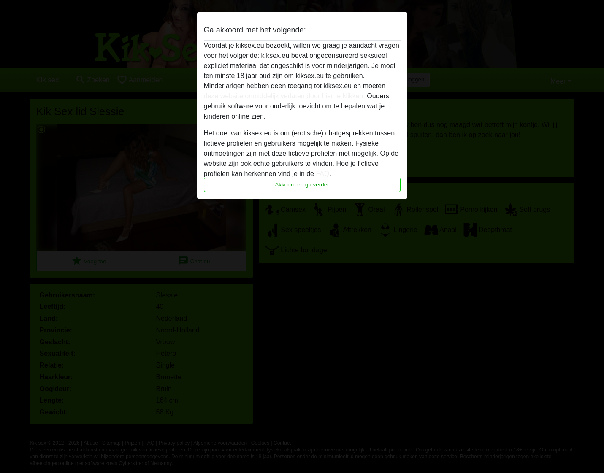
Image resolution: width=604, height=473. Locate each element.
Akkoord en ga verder (302, 184)
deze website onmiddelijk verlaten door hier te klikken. (284, 96)
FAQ (322, 173)
